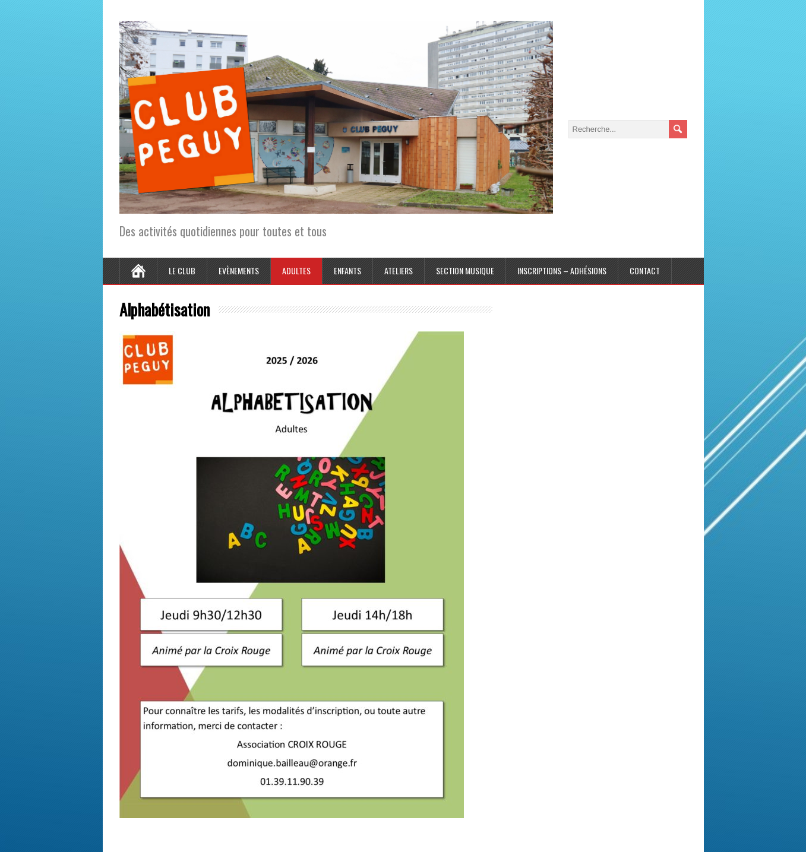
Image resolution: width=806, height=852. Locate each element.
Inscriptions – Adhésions (561, 270)
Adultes (296, 270)
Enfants (347, 270)
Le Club (182, 270)
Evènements (239, 270)
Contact (645, 270)
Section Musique (465, 270)
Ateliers (398, 270)
